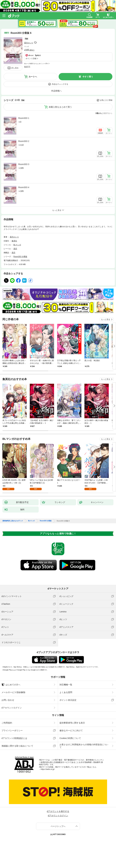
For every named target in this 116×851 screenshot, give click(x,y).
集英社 (14, 241)
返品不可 (27, 66)
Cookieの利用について (70, 738)
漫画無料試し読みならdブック (12, 521)
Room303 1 (23, 118)
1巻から (98, 113)
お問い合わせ (8, 700)
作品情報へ (56, 91)
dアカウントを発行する (58, 811)
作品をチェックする (60, 84)
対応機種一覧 (66, 684)
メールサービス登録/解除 (13, 692)
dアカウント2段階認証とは (14, 738)
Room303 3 (23, 164)
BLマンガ (17, 245)
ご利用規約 (7, 723)
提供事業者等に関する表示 (72, 723)
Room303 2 (23, 141)
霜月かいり (28, 43)
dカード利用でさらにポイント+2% (36, 63)
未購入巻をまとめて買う (60, 107)
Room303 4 (23, 187)
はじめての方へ (11, 684)
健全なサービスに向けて (71, 730)
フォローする (35, 42)
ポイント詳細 (31, 58)
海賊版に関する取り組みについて (17, 746)
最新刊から (107, 113)
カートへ (33, 76)
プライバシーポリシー (12, 730)
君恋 (15, 249)
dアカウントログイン (12, 708)
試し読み (15, 68)
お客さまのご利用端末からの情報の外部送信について (84, 745)
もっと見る (105, 319)
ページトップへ (58, 826)
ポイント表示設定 (68, 700)
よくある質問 (66, 692)
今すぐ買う (87, 76)
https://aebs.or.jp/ (48, 769)
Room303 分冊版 (20, 257)
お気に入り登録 (106, 100)
